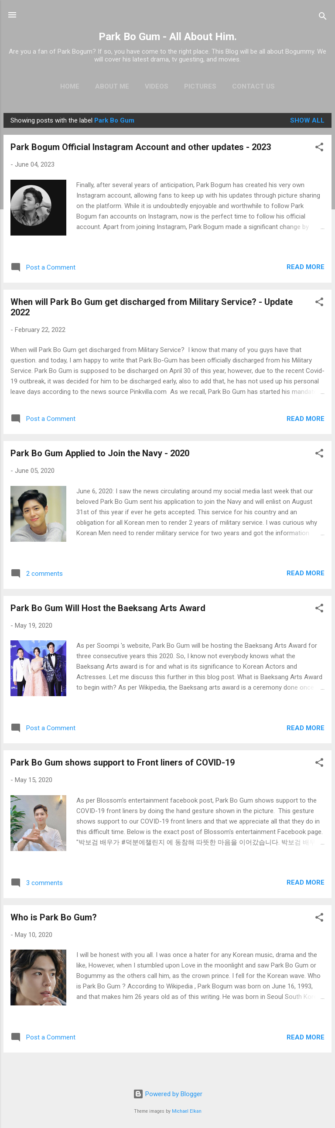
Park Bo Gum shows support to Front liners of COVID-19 (122, 762)
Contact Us (253, 86)
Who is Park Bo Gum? (53, 917)
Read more (306, 267)
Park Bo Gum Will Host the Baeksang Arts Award (107, 608)
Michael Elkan (187, 1111)
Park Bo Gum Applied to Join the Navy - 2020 (99, 453)
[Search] (323, 17)
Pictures (200, 86)
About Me (112, 86)
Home (69, 86)
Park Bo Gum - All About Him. (168, 37)
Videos (156, 86)
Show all (307, 120)
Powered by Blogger (167, 1094)
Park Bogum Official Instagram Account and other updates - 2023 (140, 147)
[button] (319, 148)
